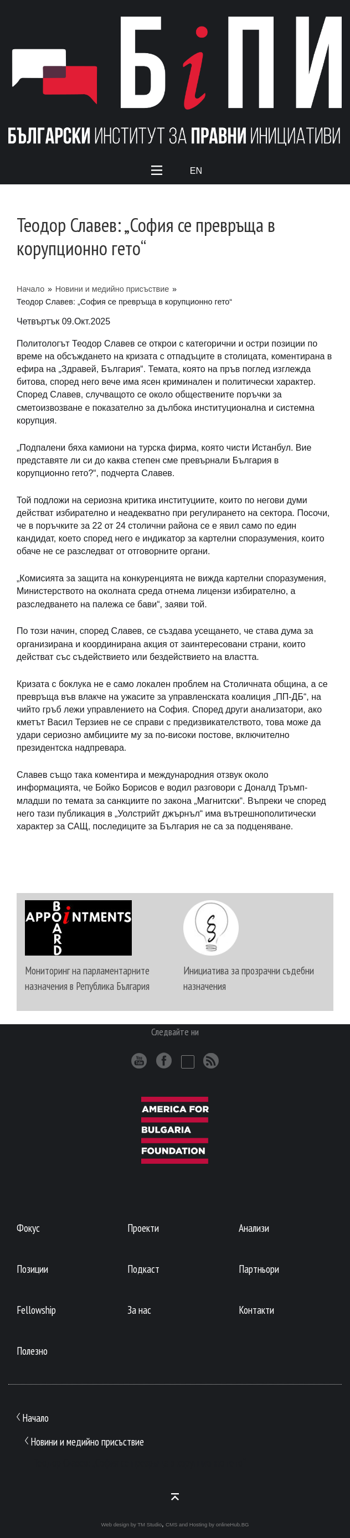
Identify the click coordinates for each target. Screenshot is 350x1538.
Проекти (143, 1228)
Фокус (28, 1228)
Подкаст (143, 1269)
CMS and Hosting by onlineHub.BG (207, 1524)
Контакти (256, 1310)
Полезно (32, 1351)
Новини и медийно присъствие (112, 289)
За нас (139, 1310)
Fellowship (36, 1310)
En (196, 171)
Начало (30, 289)
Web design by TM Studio (131, 1524)
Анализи (254, 1228)
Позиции (32, 1269)
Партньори (259, 1269)
